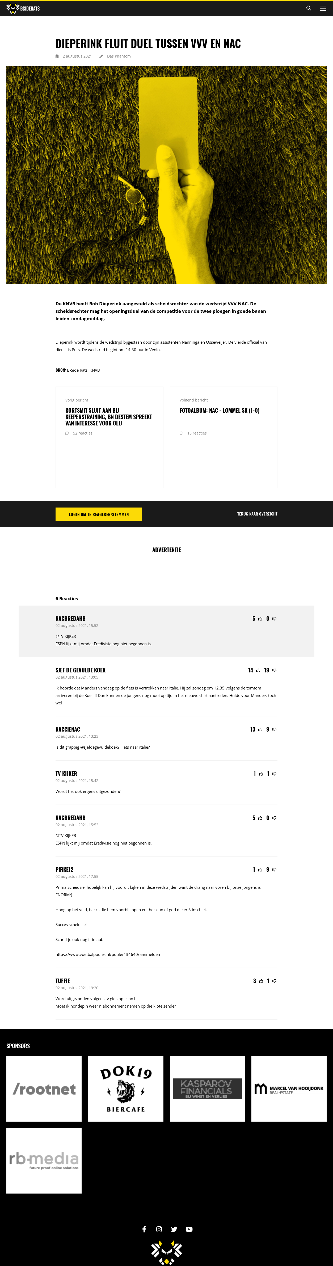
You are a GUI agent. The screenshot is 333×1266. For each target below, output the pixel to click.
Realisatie (143, 1249)
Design (159, 1249)
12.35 (219, 646)
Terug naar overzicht (257, 472)
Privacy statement (155, 1242)
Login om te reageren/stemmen (99, 473)
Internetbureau (177, 1249)
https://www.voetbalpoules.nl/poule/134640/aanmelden (108, 912)
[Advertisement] (166, 530)
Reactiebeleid (187, 1242)
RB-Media (196, 1249)
